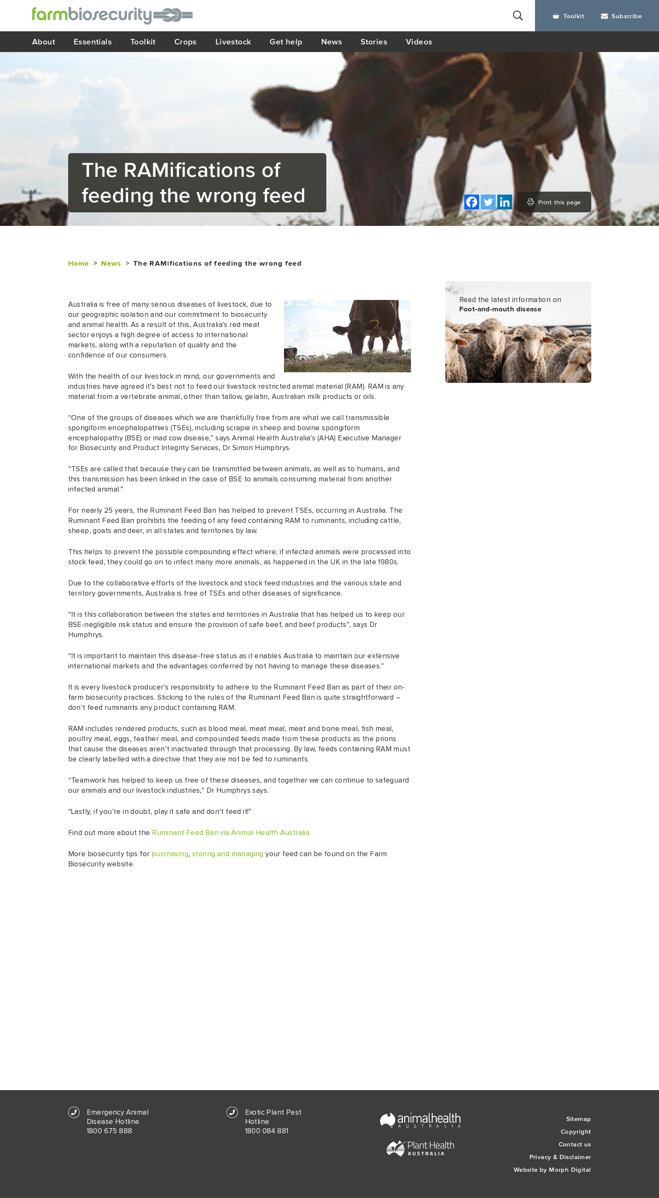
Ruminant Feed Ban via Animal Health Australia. (231, 833)
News (331, 41)
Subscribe (621, 15)
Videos (419, 41)
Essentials (93, 41)
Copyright (576, 1131)
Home (78, 263)
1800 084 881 (267, 1131)
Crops (185, 41)
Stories (374, 41)
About (43, 41)
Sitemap (578, 1118)
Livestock (233, 41)
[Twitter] (488, 202)
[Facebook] (471, 202)
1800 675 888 (109, 1131)
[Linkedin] (504, 202)
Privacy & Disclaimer (560, 1156)
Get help (286, 41)
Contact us (575, 1144)
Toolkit (568, 15)
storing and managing (228, 854)
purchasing (170, 854)
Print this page (554, 202)
